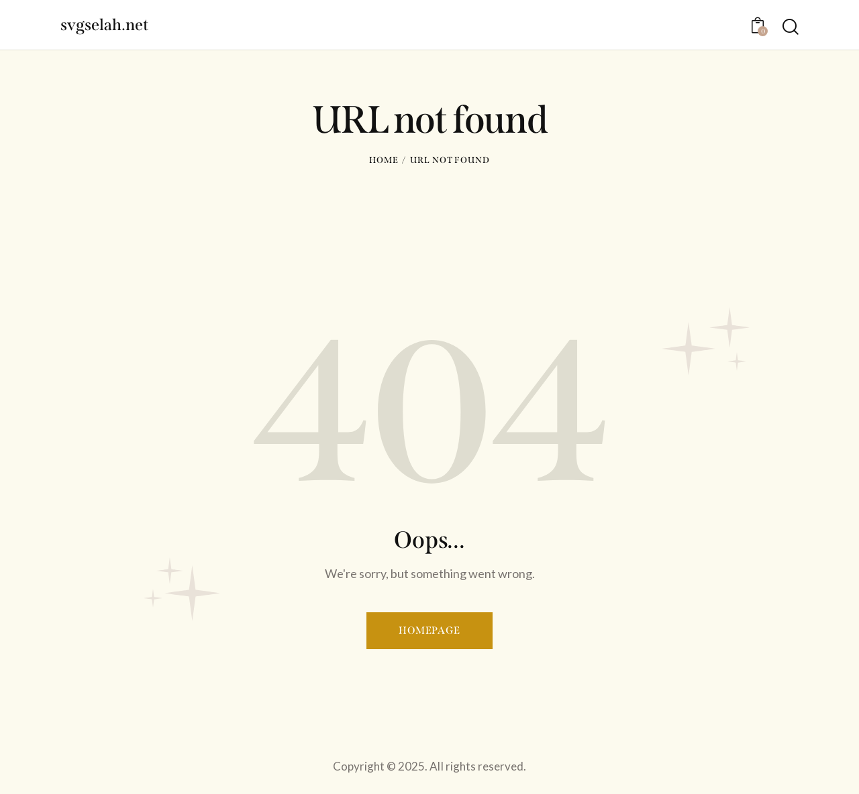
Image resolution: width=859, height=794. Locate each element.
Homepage (429, 630)
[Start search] (790, 26)
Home (384, 160)
